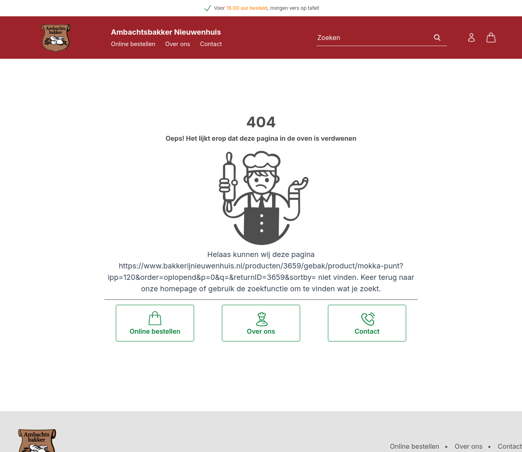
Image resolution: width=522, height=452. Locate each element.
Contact (210, 43)
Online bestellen (133, 43)
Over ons (177, 43)
